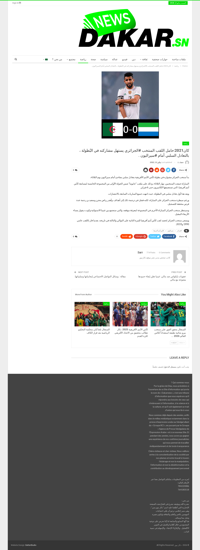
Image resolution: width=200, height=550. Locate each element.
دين (133, 59)
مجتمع (72, 59)
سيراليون (170, 231)
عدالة (115, 59)
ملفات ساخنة (179, 59)
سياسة (104, 59)
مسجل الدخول (170, 367)
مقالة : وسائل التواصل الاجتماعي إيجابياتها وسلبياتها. (100, 276)
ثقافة (145, 59)
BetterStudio (30, 545)
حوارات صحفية (160, 59)
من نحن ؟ (57, 59)
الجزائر (179, 231)
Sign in (16, 3)
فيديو (124, 59)
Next (174, 343)
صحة (93, 59)
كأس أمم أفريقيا (158, 231)
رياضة (83, 59)
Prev (182, 343)
